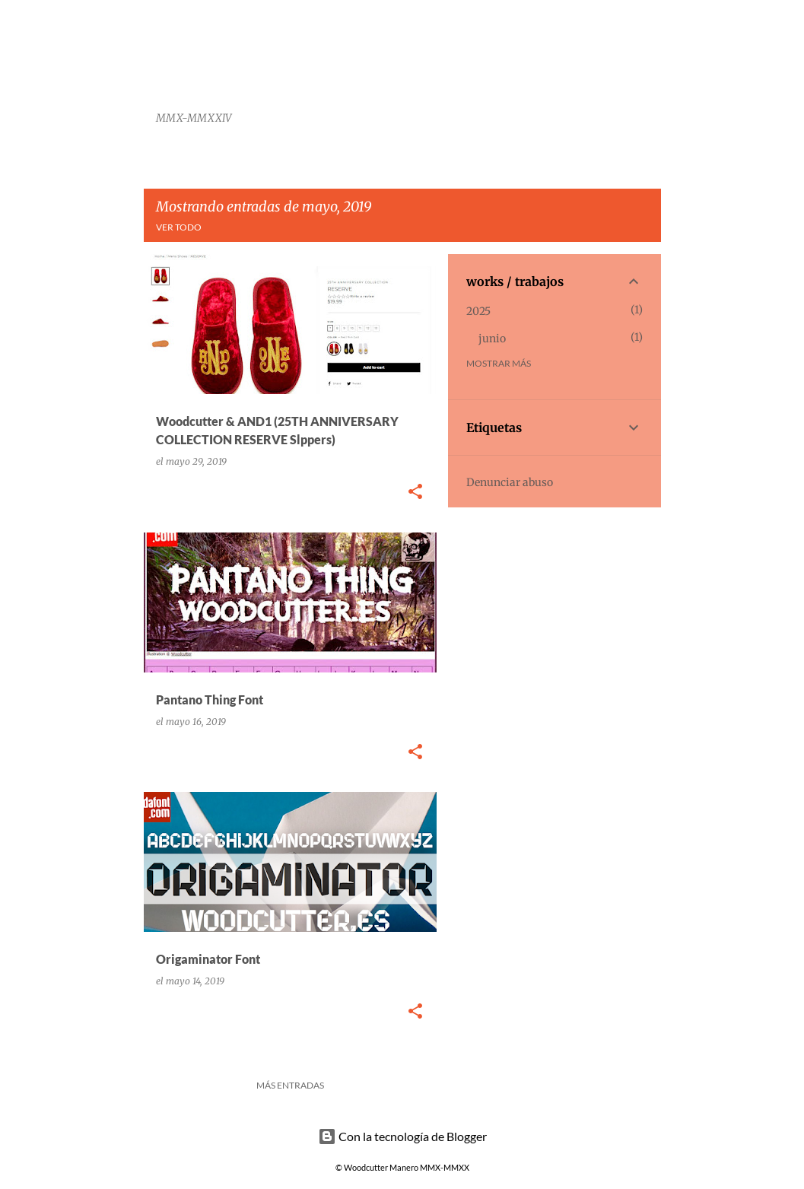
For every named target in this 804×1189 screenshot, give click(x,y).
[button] (415, 492)
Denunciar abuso (509, 482)
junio (492, 338)
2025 (478, 311)
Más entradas (290, 1085)
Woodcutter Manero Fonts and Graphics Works (343, 63)
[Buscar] (652, 48)
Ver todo (179, 227)
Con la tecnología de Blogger (402, 1136)
